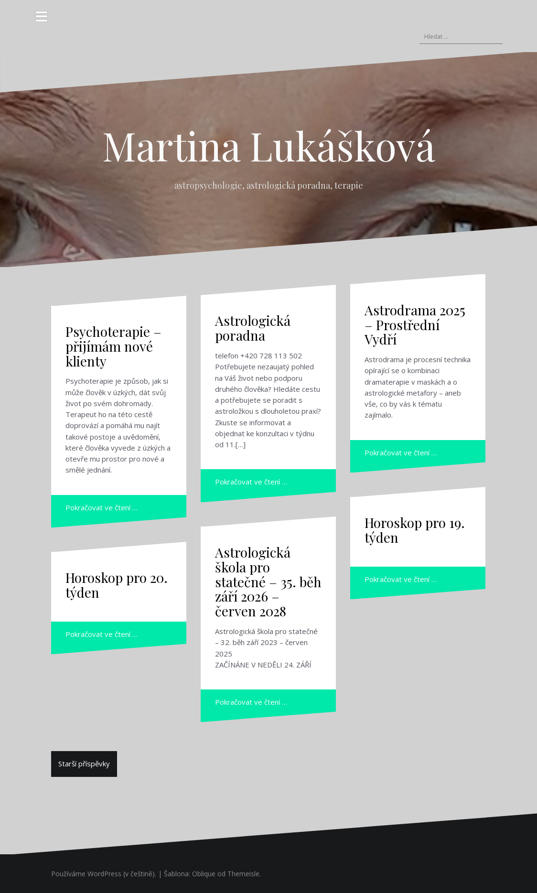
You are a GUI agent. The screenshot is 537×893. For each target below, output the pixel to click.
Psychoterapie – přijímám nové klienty (113, 346)
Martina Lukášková (268, 145)
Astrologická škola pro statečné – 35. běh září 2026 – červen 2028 (268, 581)
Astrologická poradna (252, 328)
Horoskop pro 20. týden (116, 585)
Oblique (203, 873)
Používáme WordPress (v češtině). (103, 873)
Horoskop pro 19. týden (415, 530)
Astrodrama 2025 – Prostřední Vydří (415, 324)
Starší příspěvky (84, 763)
